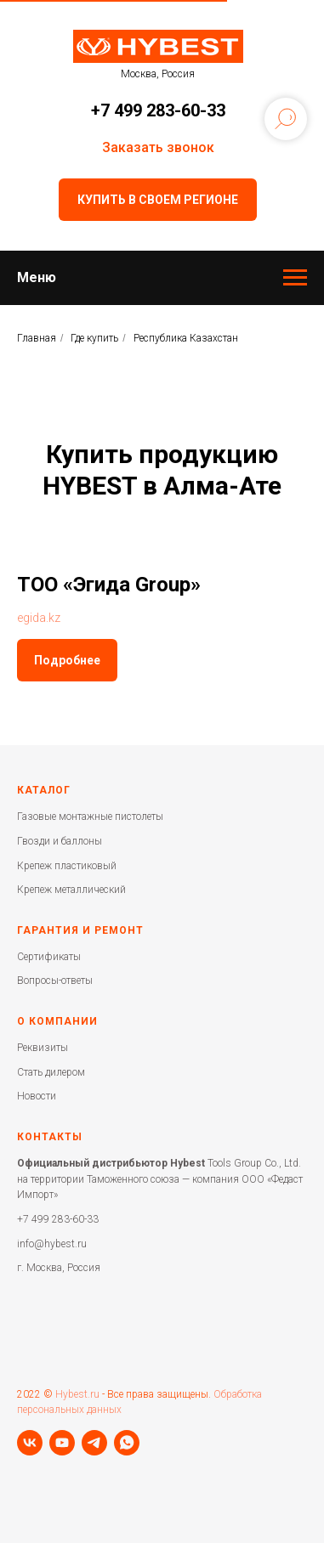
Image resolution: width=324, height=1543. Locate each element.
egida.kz (38, 618)
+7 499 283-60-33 (158, 110)
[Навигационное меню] (295, 277)
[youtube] (62, 1442)
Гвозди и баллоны (59, 841)
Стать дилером (51, 1072)
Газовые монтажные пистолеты (90, 816)
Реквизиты (42, 1048)
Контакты (49, 1137)
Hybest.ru (77, 1394)
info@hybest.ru (52, 1244)
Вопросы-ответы (55, 980)
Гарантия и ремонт (80, 930)
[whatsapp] (126, 1442)
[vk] (30, 1442)
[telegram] (94, 1442)
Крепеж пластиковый (67, 866)
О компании (57, 1021)
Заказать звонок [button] (158, 147)
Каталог (44, 790)
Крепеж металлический (71, 890)
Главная (36, 338)
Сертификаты (49, 957)
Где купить (94, 338)
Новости (36, 1096)
